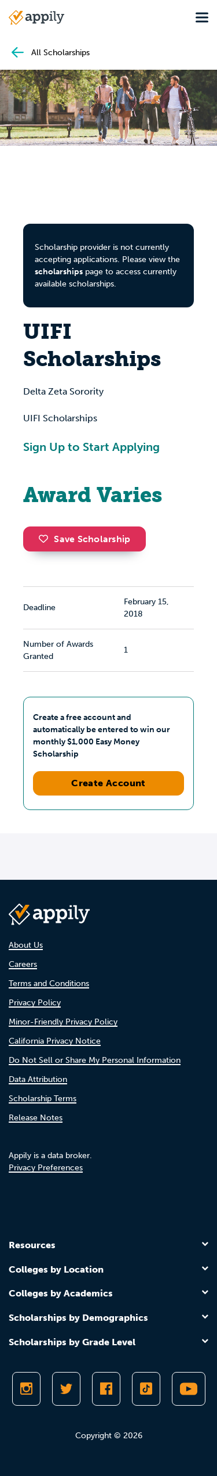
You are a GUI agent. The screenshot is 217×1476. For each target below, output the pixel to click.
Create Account (108, 783)
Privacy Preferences (46, 1168)
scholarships (59, 272)
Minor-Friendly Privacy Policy (63, 1022)
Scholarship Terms (42, 1099)
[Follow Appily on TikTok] (146, 1389)
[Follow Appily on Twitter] (66, 1389)
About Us (26, 945)
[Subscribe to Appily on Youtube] (188, 1389)
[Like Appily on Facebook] (106, 1389)
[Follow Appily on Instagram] (26, 1389)
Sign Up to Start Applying (91, 447)
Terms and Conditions (49, 983)
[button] (46, 538)
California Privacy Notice (55, 1041)
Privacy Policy (35, 1003)
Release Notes (35, 1118)
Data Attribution (38, 1079)
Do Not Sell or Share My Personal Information (95, 1060)
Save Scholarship (84, 538)
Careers (23, 964)
